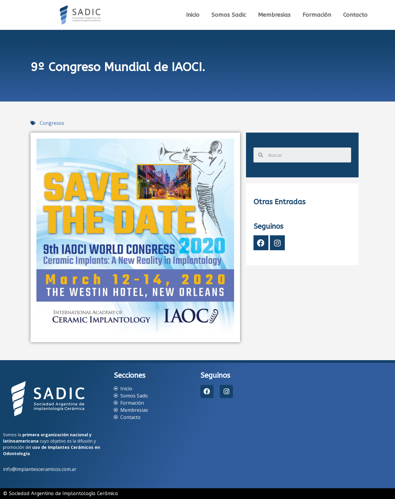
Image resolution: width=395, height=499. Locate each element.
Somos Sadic (228, 15)
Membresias (274, 15)
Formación (316, 15)
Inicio (192, 15)
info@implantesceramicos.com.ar (39, 469)
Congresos (52, 123)
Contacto (355, 15)
